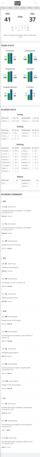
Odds (16, 7)
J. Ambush (25, 183)
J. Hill (3, 183)
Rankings (30, 7)
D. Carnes (5, 154)
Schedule (10, 7)
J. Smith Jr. (25, 159)
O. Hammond (6, 162)
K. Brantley (25, 165)
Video (36, 7)
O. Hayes (25, 151)
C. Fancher (25, 121)
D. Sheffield (6, 151)
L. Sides (5, 168)
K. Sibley (5, 139)
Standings (23, 7)
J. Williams (25, 186)
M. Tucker (25, 157)
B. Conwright (6, 165)
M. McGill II (5, 133)
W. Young (5, 157)
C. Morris (5, 121)
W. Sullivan (25, 154)
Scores (4, 7)
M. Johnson (26, 162)
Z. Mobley (25, 136)
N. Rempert (6, 159)
